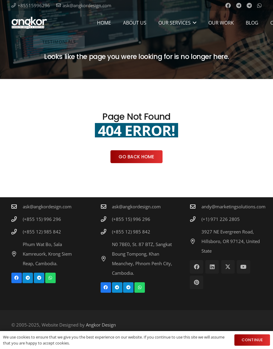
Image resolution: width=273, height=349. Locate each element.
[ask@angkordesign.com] (17, 206)
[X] (228, 267)
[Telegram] (238, 5)
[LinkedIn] (212, 267)
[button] (194, 23)
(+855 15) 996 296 (42, 219)
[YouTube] (243, 267)
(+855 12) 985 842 (42, 232)
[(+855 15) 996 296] (17, 219)
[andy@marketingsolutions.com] (195, 206)
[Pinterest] (196, 282)
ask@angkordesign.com (47, 207)
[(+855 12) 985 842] (17, 231)
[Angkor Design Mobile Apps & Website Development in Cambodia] (29, 23)
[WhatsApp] (259, 5)
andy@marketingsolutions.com (233, 207)
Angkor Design (101, 325)
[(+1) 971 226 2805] (195, 219)
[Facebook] (228, 5)
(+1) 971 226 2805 (220, 219)
